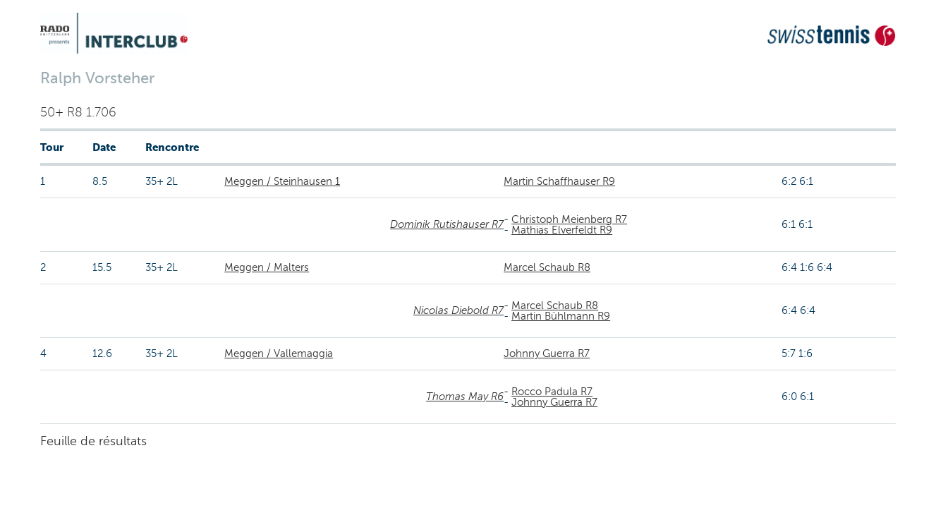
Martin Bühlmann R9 (560, 316)
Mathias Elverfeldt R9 (561, 230)
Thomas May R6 (465, 396)
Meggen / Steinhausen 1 (282, 181)
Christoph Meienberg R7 (569, 219)
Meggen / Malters (266, 267)
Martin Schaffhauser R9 (559, 181)
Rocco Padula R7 (551, 391)
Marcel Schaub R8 (547, 267)
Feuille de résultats (93, 441)
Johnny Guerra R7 (547, 353)
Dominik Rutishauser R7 (447, 224)
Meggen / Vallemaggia (278, 353)
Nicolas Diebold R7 (458, 310)
